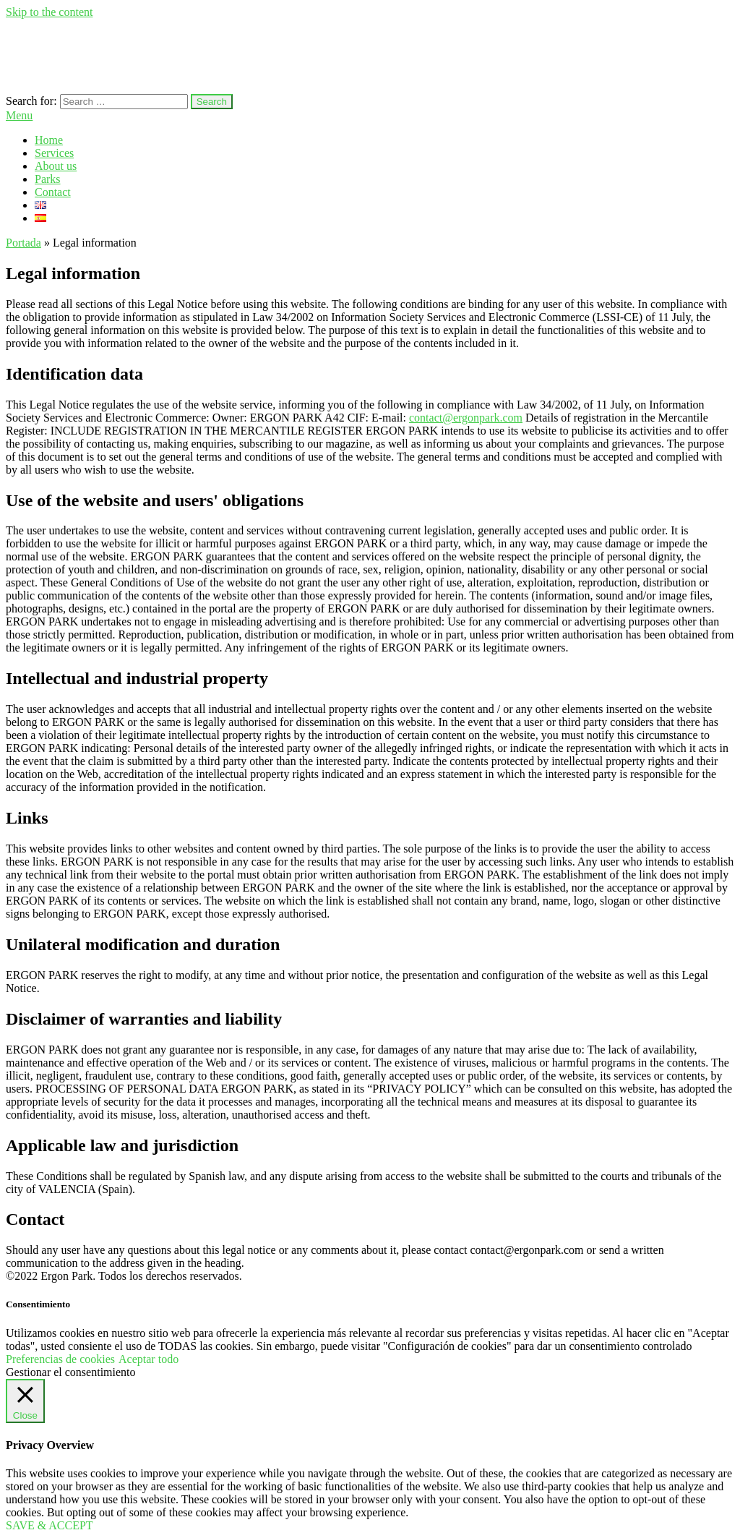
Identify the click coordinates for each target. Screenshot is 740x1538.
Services (54, 153)
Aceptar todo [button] (148, 1359)
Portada (23, 242)
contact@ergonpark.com (465, 417)
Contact (53, 192)
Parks (48, 179)
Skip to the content (49, 12)
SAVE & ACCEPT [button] (49, 1525)
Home (49, 140)
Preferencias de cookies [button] (60, 1359)
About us (56, 166)
